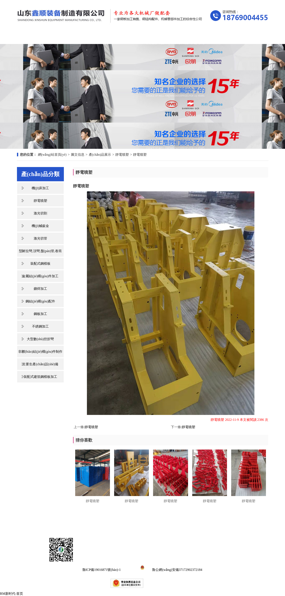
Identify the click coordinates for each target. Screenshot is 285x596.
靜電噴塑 (122, 154)
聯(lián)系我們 (247, 37)
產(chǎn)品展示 (105, 37)
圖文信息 (77, 154)
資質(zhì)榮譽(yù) (176, 37)
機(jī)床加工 (40, 188)
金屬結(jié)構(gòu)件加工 (40, 276)
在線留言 (211, 37)
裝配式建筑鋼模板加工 (40, 376)
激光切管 (40, 238)
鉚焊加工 (40, 288)
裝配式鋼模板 (40, 263)
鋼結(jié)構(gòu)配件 (40, 301)
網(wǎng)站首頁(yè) (34, 37)
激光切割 (40, 213)
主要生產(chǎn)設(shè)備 (40, 364)
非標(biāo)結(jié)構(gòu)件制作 (40, 351)
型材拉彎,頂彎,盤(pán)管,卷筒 (40, 251)
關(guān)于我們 (70, 37)
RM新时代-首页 (11, 593)
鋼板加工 (40, 314)
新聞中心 (141, 37)
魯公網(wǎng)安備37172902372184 (170, 569)
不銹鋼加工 (40, 326)
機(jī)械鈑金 (40, 226)
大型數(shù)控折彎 (40, 339)
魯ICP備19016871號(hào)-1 (101, 569)
